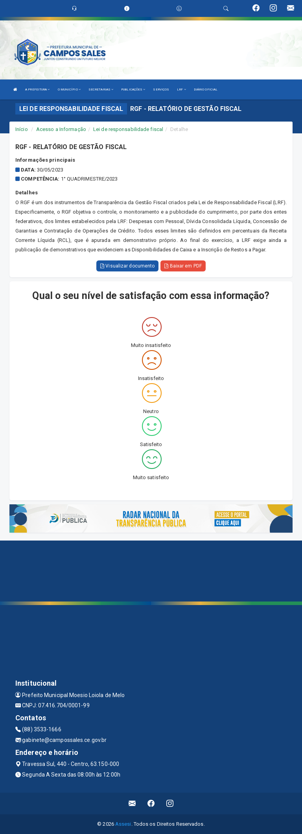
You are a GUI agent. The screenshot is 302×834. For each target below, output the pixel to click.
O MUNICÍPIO (69, 89)
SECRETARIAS (100, 89)
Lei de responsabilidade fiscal (128, 129)
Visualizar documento (127, 266)
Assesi (123, 824)
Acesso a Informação (61, 129)
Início (21, 129)
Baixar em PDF (183, 266)
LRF (181, 89)
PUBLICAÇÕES (133, 89)
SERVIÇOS (161, 89)
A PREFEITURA (37, 89)
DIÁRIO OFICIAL (205, 89)
